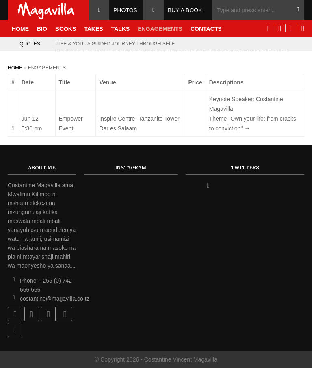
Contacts (206, 29)
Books (65, 29)
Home (20, 29)
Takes (93, 29)
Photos (125, 10)
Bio (42, 29)
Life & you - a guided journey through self (115, 44)
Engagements (160, 29)
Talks (120, 29)
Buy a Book (185, 10)
